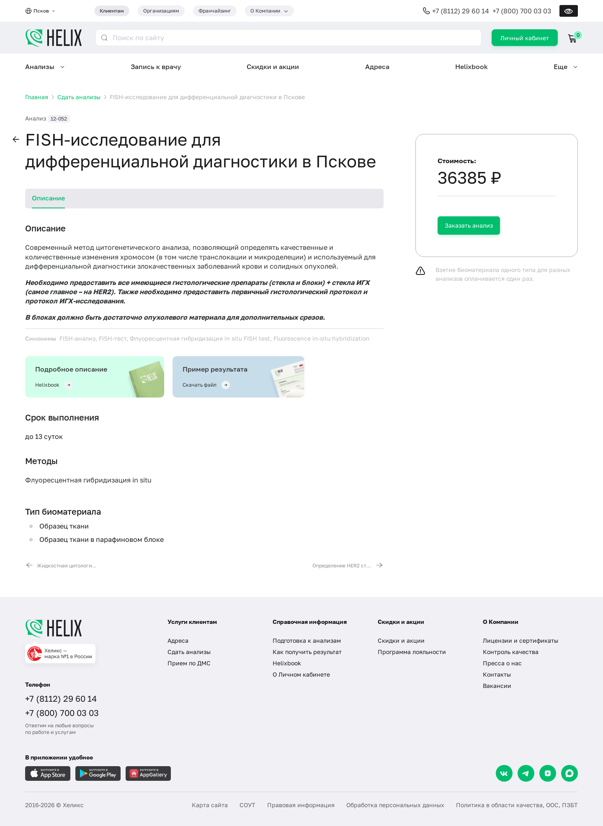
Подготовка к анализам (307, 640)
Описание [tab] (48, 198)
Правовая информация (301, 804)
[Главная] (88, 628)
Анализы (39, 66)
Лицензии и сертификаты (520, 640)
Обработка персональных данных (395, 804)
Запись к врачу (156, 66)
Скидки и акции (273, 66)
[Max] (569, 773)
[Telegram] (526, 773)
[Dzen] (547, 773)
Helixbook (471, 66)
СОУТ (247, 804)
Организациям (161, 11)
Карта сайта (210, 804)
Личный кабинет (524, 37)
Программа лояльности (412, 651)
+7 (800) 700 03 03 (521, 11)
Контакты (497, 674)
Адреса (377, 66)
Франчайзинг (214, 11)
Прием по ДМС (189, 663)
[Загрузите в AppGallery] (148, 773)
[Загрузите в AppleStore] (47, 773)
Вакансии (497, 685)
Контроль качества (511, 651)
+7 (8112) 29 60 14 (460, 11)
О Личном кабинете (301, 674)
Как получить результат (307, 651)
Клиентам (112, 11)
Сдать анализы (189, 651)
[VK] (504, 773)
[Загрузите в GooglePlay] (98, 773)
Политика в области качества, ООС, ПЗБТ (517, 804)
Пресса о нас (502, 663)
